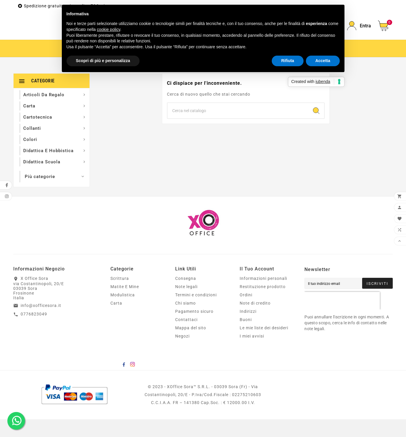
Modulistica (122, 312)
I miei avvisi (252, 353)
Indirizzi (248, 329)
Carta (116, 320)
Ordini (246, 312)
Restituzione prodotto (263, 304)
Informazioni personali (263, 296)
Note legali (186, 304)
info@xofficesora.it (41, 323)
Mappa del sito (190, 345)
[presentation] (342, 318)
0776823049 (34, 331)
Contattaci (186, 337)
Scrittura (119, 296)
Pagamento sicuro (194, 329)
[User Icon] (359, 34)
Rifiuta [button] (287, 60)
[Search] (316, 128)
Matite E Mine (124, 304)
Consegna (185, 296)
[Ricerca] (238, 128)
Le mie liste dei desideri (264, 345)
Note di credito (255, 320)
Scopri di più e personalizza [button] (103, 60)
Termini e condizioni (196, 312)
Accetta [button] (322, 60)
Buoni (246, 337)
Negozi (182, 353)
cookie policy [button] (108, 29)
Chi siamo (185, 320)
